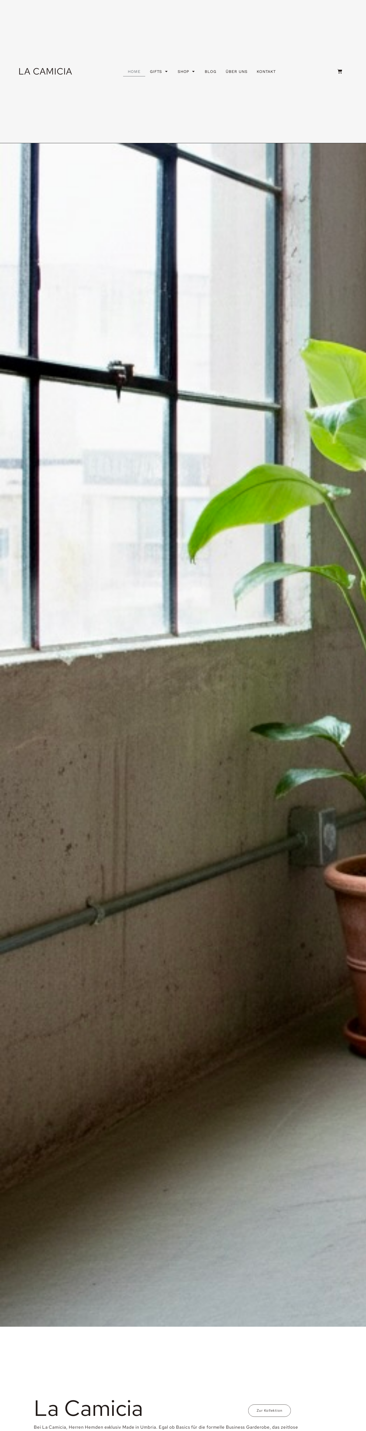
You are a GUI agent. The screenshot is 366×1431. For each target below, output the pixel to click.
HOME (134, 71)
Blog (210, 71)
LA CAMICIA (45, 71)
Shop (187, 71)
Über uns (236, 71)
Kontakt (266, 71)
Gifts (159, 71)
